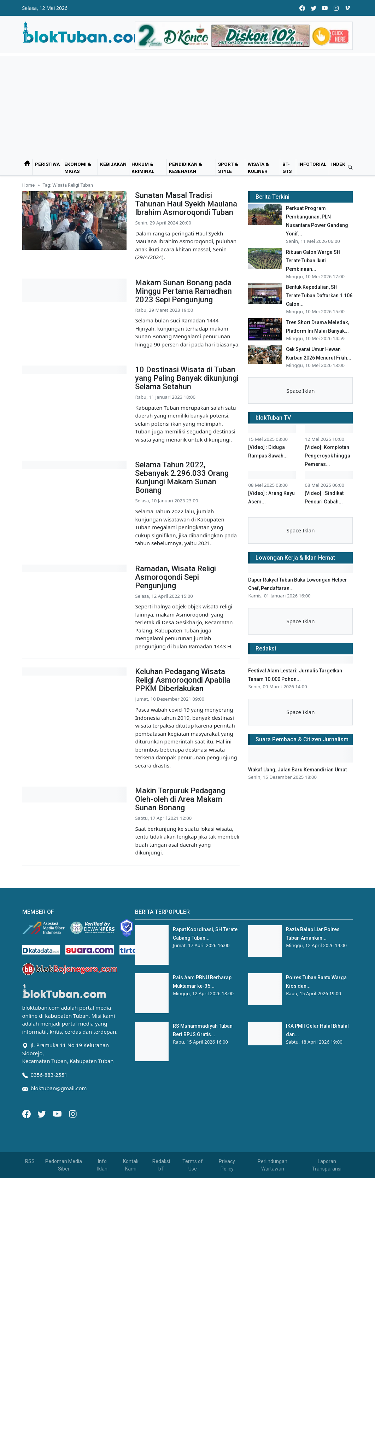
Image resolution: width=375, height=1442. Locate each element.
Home (28, 185)
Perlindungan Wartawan (272, 1340)
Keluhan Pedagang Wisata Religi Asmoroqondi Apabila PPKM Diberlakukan (182, 744)
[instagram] (336, 7)
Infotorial (312, 164)
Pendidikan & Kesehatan (185, 167)
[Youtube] (58, 1288)
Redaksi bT (161, 1340)
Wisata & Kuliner (258, 167)
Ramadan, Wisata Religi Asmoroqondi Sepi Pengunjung (175, 622)
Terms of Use (192, 1340)
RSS (30, 1336)
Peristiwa (47, 164)
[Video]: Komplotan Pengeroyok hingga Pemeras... (327, 495)
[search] (347, 168)
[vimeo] (347, 7)
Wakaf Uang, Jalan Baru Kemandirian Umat (297, 1043)
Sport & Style (228, 167)
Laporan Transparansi (326, 1340)
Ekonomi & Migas (77, 167)
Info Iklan (102, 1340)
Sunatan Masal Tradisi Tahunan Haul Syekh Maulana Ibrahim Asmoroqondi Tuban (186, 204)
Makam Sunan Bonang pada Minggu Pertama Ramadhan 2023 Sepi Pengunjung (183, 291)
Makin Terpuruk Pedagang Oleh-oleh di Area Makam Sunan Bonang (180, 866)
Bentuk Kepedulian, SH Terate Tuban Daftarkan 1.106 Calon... (319, 295)
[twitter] (313, 7)
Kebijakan (113, 164)
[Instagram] (73, 1288)
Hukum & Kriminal (142, 167)
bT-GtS (287, 167)
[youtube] (324, 7)
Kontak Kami (131, 1340)
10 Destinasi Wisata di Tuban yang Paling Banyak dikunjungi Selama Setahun (187, 378)
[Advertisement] (187, 105)
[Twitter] (42, 1288)
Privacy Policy (227, 1340)
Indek (338, 164)
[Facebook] (27, 1288)
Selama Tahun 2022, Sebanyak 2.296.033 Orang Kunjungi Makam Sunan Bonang (182, 504)
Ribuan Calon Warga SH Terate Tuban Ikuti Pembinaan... (313, 260)
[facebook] (302, 7)
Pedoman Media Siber (63, 1340)
